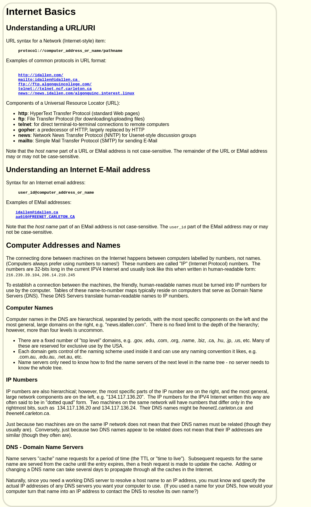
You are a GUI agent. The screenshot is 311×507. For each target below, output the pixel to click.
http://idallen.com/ (40, 77)
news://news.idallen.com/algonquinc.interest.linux (76, 99)
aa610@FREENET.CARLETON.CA (45, 225)
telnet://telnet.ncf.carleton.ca (55, 94)
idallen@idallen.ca (36, 220)
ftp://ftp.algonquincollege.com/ (55, 88)
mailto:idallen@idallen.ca (49, 83)
